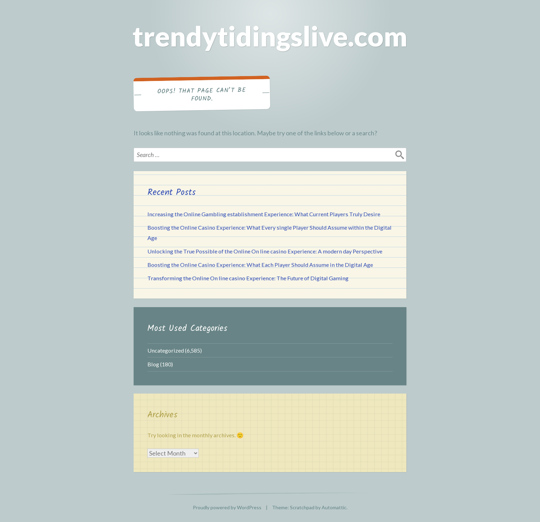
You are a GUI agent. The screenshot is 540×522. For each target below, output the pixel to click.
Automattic (334, 507)
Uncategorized (165, 350)
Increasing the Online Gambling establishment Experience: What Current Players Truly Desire (263, 214)
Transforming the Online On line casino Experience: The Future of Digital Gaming (248, 278)
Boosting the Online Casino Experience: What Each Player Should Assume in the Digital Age (260, 264)
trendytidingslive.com (270, 35)
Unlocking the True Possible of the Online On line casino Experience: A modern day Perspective (264, 251)
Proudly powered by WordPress (227, 507)
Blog (153, 364)
